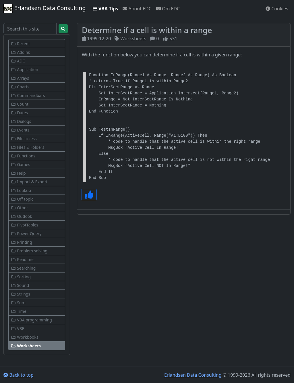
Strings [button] (20, 294)
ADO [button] (18, 61)
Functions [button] (23, 156)
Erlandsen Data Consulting (44, 8)
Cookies (277, 8)
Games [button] (20, 164)
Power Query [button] (26, 233)
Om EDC (168, 8)
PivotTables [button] (24, 225)
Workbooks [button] (24, 337)
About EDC (137, 8)
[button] (36, 345)
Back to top (18, 375)
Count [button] (19, 104)
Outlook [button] (21, 216)
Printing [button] (21, 242)
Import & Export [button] (29, 181)
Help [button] (18, 173)
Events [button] (20, 130)
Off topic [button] (22, 199)
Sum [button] (18, 302)
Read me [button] (22, 259)
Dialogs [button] (21, 121)
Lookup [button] (21, 190)
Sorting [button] (21, 276)
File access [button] (24, 138)
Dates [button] (19, 112)
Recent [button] (20, 43)
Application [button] (24, 69)
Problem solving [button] (29, 251)
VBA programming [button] (31, 320)
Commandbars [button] (28, 95)
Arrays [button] (20, 78)
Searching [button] (23, 268)
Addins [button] (20, 52)
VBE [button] (17, 328)
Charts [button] (20, 86)
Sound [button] (20, 285)
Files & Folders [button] (27, 147)
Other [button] (19, 207)
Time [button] (18, 311)
